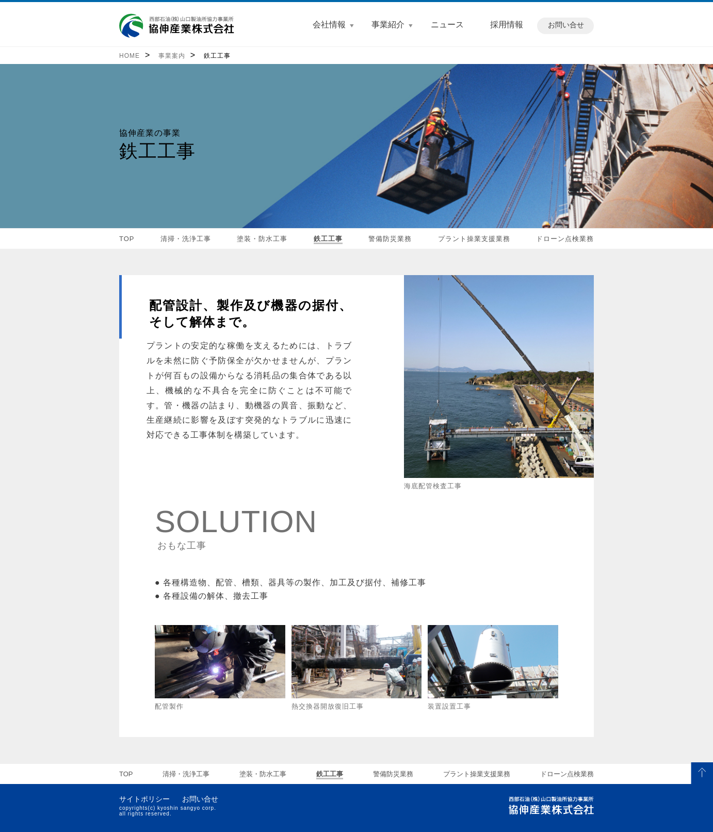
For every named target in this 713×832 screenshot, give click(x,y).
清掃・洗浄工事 (185, 239)
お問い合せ (566, 25)
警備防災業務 (390, 239)
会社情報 (329, 24)
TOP (127, 239)
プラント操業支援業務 (474, 239)
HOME (129, 55)
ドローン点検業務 (565, 239)
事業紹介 (387, 24)
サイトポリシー (144, 799)
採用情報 (506, 24)
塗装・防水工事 (262, 239)
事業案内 (171, 55)
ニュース (447, 24)
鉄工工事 (217, 55)
